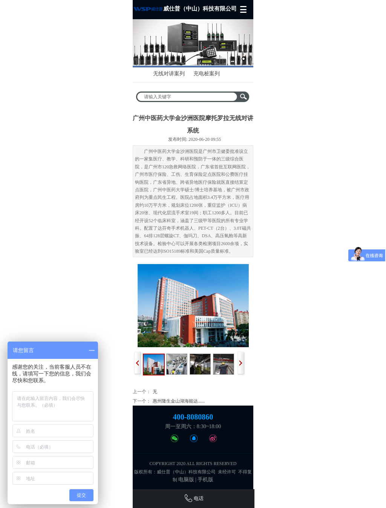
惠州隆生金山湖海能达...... (179, 401)
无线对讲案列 (169, 73)
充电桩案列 (206, 73)
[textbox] (187, 96)
